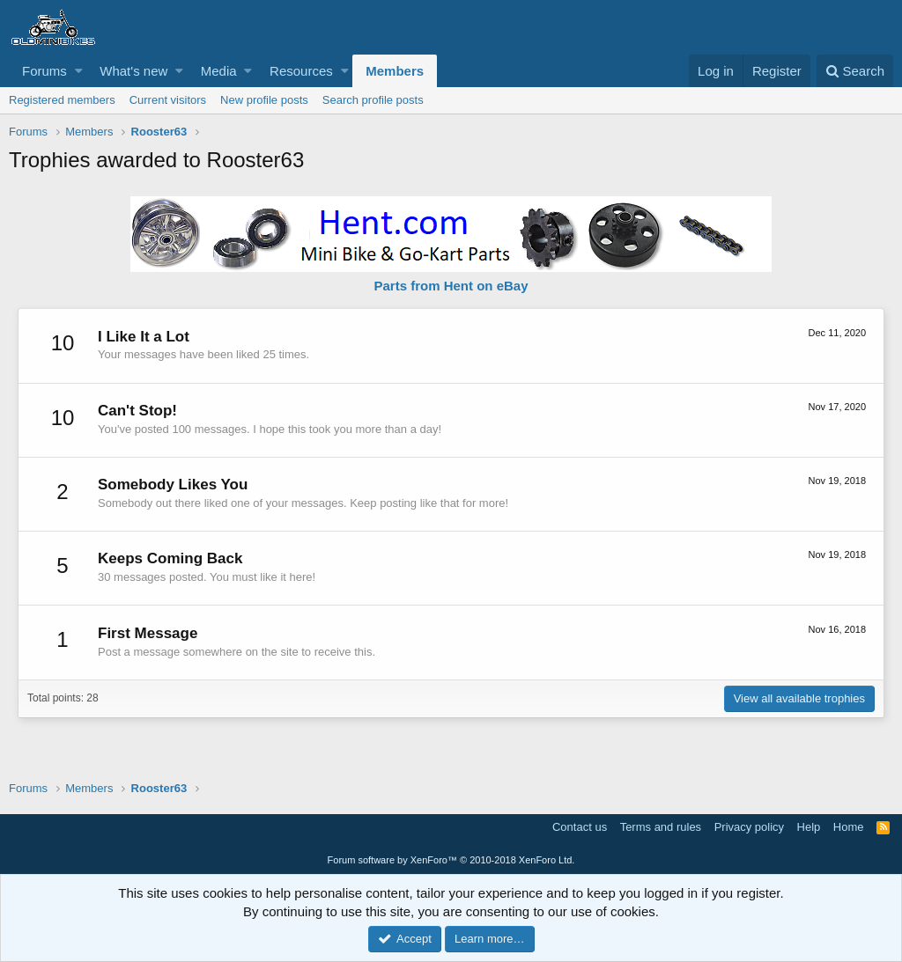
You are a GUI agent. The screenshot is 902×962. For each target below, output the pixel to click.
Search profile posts (373, 99)
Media (219, 70)
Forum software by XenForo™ (451, 860)
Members (395, 70)
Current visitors (167, 99)
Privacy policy (749, 826)
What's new (133, 70)
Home (848, 826)
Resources (301, 70)
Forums (44, 70)
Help (809, 826)
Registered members (62, 99)
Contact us (579, 826)
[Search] (855, 71)
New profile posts (264, 99)
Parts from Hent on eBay (450, 285)
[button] (78, 71)
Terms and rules (660, 826)
